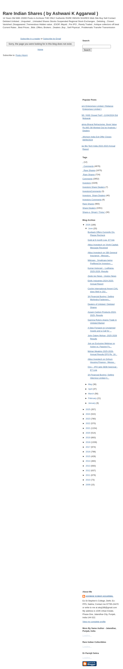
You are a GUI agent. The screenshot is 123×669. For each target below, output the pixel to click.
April (90, 389)
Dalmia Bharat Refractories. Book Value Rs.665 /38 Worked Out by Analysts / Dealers (98, 127)
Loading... (87, 635)
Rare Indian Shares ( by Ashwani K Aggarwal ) (50, 13)
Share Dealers (89, 208)
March (91, 393)
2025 (88, 409)
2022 (88, 423)
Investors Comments (91, 191)
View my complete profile (94, 621)
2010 (88, 480)
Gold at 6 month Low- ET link (101, 240)
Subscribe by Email (52, 38)
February (92, 398)
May (90, 384)
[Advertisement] (40, 63)
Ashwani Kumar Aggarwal (99, 596)
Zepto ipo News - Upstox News (102, 276)
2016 (88, 451)
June (90, 228)
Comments (87, 179)
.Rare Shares (88, 174)
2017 (88, 447)
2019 (88, 437)
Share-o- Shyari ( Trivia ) (93, 212)
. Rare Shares (88, 170)
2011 (88, 475)
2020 (88, 433)
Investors (86, 183)
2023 (88, 418)
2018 (88, 442)
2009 (88, 484)
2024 (88, 414)
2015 (88, 456)
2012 (88, 470)
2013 (88, 466)
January (92, 403)
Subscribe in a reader (30, 38)
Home (40, 49)
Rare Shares (88, 204)
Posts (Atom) (22, 55)
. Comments (88, 166)
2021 (88, 428)
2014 (88, 461)
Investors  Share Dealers (93, 187)
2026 (88, 225)
